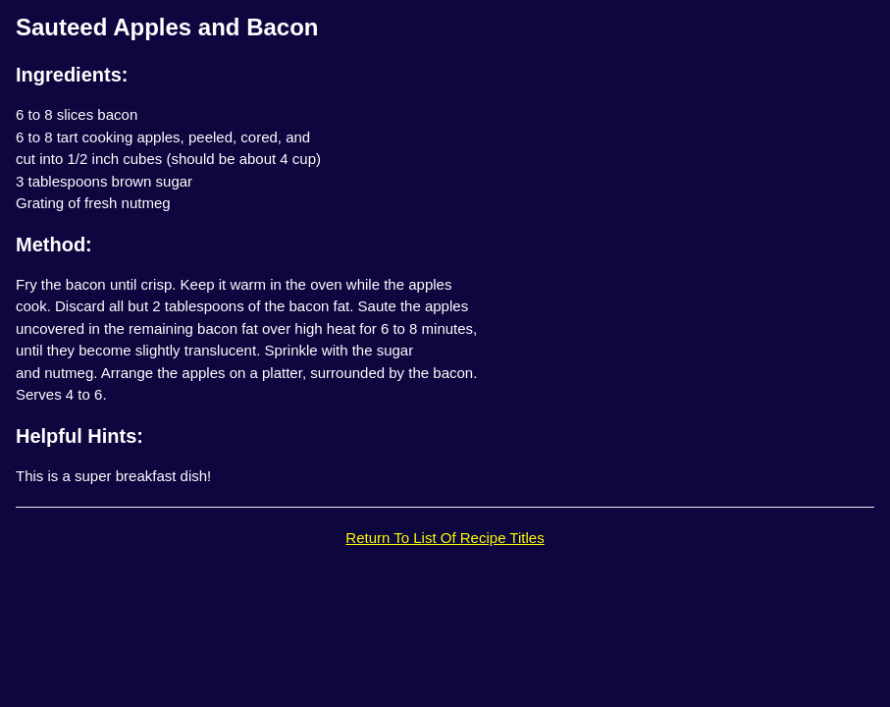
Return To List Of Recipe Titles (444, 537)
